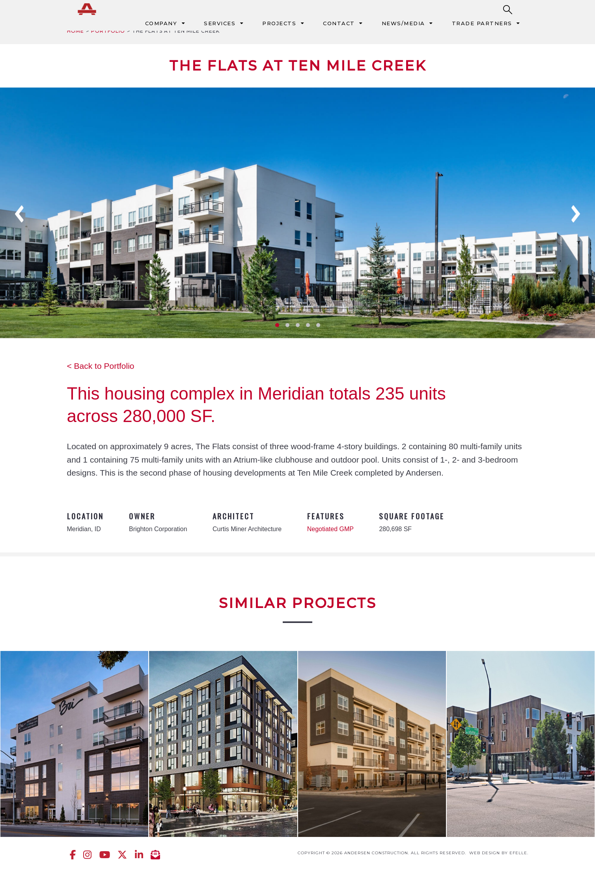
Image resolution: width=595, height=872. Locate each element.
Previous (19, 214)
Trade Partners (482, 23)
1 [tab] (277, 325)
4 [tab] (308, 325)
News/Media (403, 23)
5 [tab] (318, 325)
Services (219, 23)
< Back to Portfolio (100, 365)
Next (575, 214)
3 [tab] (298, 325)
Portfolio (108, 31)
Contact (339, 23)
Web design (484, 852)
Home (75, 31)
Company (161, 23)
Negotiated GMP (330, 529)
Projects (279, 23)
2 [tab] (287, 325)
